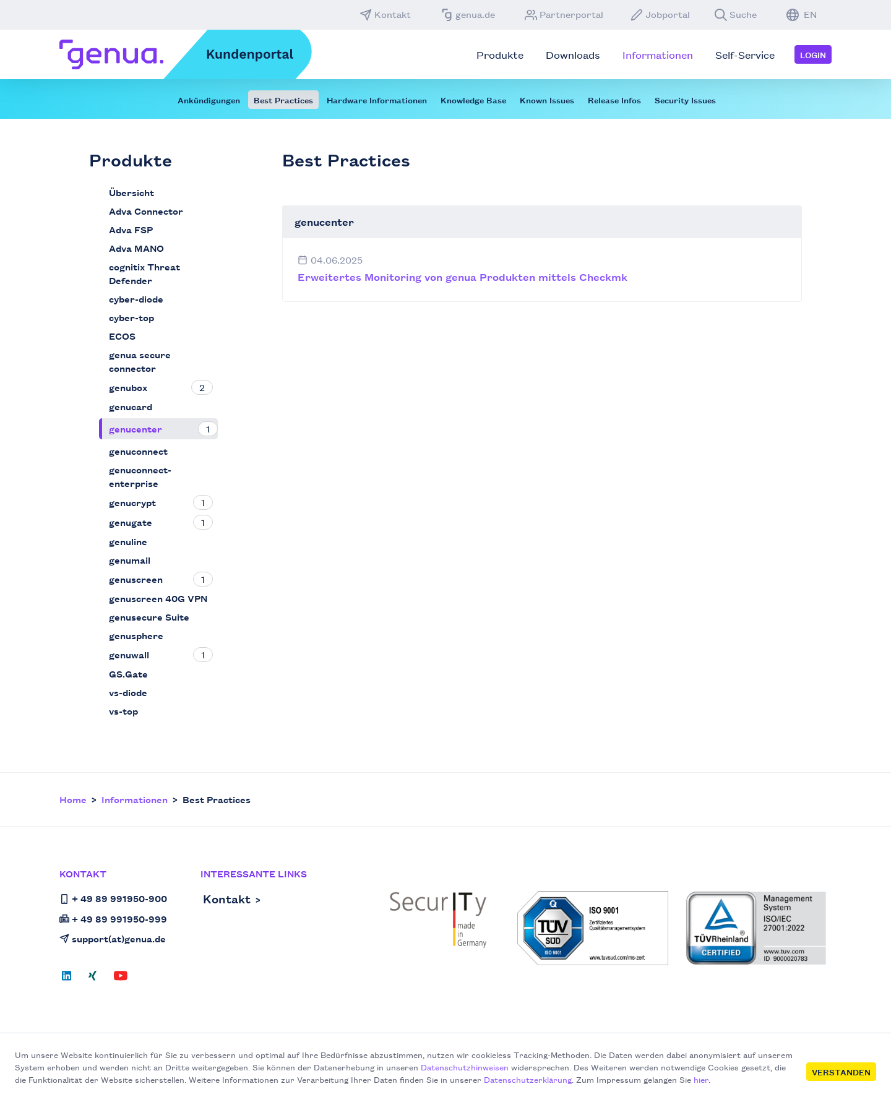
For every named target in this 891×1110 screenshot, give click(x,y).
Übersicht (131, 192)
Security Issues (685, 99)
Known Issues (547, 99)
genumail (129, 559)
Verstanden (841, 1071)
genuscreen (136, 578)
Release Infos (614, 99)
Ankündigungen (209, 99)
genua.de (468, 14)
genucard (130, 406)
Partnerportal (564, 14)
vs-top (123, 710)
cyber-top (131, 317)
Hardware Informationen (377, 99)
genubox (128, 387)
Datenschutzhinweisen (465, 1067)
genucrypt (132, 502)
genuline (128, 541)
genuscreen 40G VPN (158, 598)
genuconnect (138, 450)
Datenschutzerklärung (528, 1079)
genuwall (129, 654)
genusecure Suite (149, 616)
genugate (130, 521)
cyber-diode (136, 298)
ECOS (122, 335)
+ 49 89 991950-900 (113, 898)
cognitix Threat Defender (144, 273)
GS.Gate (128, 673)
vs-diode (128, 692)
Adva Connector (146, 210)
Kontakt (385, 14)
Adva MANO (136, 247)
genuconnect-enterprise (140, 476)
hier (701, 1079)
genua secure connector (140, 361)
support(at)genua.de (112, 938)
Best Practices (283, 99)
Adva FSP (131, 229)
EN (801, 14)
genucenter (135, 428)
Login (813, 54)
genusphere (136, 635)
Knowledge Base (473, 99)
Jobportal (660, 14)
